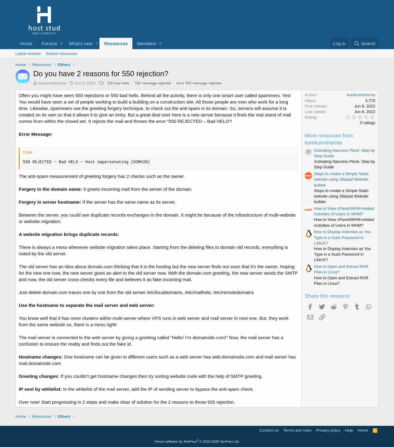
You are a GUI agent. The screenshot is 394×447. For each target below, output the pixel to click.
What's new (81, 43)
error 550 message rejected (199, 83)
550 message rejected (153, 83)
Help (349, 430)
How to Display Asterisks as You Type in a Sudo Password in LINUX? (342, 237)
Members (146, 43)
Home (26, 43)
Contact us (269, 430)
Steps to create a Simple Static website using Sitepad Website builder (341, 179)
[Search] (365, 43)
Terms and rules (297, 430)
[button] (61, 43)
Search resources (61, 53)
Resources (116, 43)
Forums (49, 43)
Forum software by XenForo (197, 441)
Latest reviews (28, 53)
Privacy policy (328, 430)
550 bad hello (118, 83)
